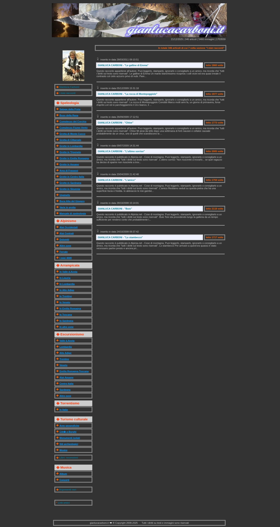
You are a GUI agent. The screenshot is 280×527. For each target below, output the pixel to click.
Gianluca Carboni (69, 87)
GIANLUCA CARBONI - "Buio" (115, 208)
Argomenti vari (67, 489)
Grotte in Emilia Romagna (74, 158)
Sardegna (65, 389)
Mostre (63, 450)
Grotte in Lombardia (71, 146)
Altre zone (65, 245)
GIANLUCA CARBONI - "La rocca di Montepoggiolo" (127, 94)
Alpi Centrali (67, 233)
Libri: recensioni (68, 457)
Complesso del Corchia (73, 121)
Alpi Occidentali (69, 227)
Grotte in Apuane (69, 164)
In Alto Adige (67, 290)
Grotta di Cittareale (70, 140)
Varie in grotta (67, 207)
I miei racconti (67, 93)
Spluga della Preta (70, 109)
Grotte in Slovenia (70, 189)
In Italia (64, 409)
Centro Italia (67, 383)
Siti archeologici (69, 444)
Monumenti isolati (70, 438)
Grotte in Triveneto (70, 152)
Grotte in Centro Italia (72, 176)
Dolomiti (64, 239)
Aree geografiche (69, 425)
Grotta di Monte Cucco (72, 133)
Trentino (64, 359)
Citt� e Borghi (68, 431)
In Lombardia (67, 284)
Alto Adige (66, 353)
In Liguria (65, 278)
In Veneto (65, 302)
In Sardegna (66, 320)
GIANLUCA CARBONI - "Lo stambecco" (120, 237)
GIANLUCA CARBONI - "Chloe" (115, 122)
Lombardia (66, 346)
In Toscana (66, 314)
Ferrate (64, 251)
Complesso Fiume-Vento (74, 127)
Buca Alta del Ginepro (72, 201)
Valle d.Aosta (67, 340)
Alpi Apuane (67, 377)
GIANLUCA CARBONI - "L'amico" (117, 180)
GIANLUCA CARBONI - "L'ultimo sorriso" (121, 151)
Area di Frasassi (69, 170)
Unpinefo (65, 195)
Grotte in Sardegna (70, 183)
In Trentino (66, 296)
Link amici (64, 502)
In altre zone (67, 327)
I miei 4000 (66, 258)
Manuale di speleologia (73, 213)
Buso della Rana (69, 115)
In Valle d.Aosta (68, 271)
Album (63, 473)
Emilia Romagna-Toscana (74, 371)
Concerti (64, 480)
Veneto (63, 365)
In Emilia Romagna (70, 308)
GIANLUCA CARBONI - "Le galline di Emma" (123, 65)
